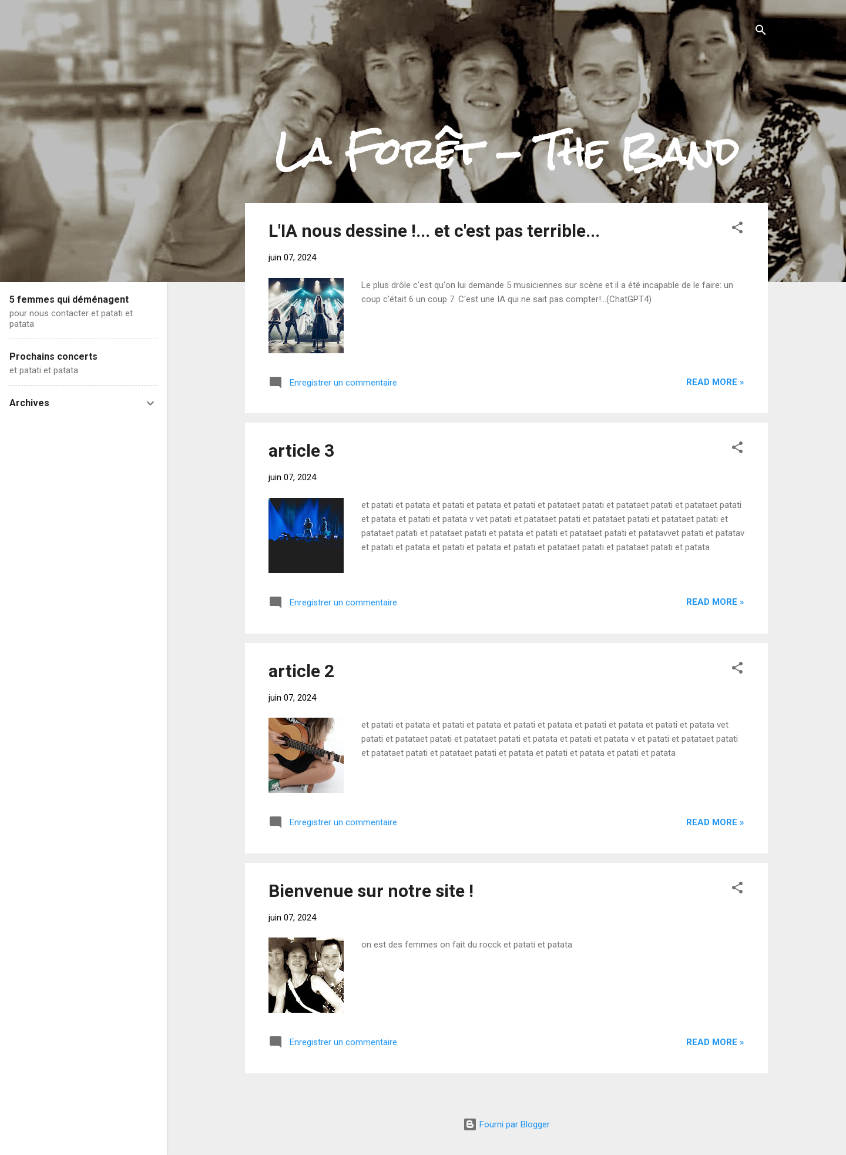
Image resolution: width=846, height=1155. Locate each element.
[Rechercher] (761, 32)
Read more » (715, 382)
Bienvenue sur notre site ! (371, 891)
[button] (737, 229)
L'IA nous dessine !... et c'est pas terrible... (434, 230)
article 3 (301, 450)
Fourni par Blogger (506, 1124)
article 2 (301, 671)
